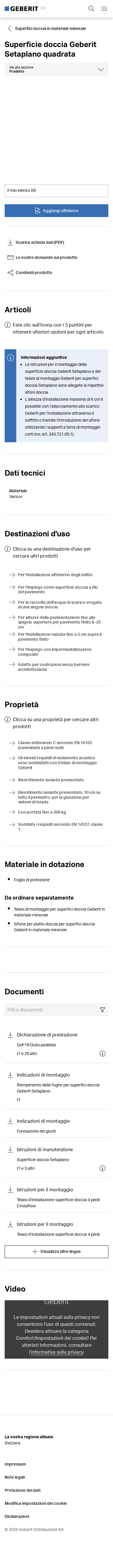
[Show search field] (91, 8)
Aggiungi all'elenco (56, 211)
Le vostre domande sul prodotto (43, 257)
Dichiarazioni (17, 1516)
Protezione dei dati (22, 1490)
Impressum (15, 1464)
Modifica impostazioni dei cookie (36, 1503)
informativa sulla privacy (57, 1352)
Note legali (15, 1477)
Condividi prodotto (30, 272)
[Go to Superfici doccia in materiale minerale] (48, 28)
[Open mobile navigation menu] (104, 8)
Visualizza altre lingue (56, 1252)
